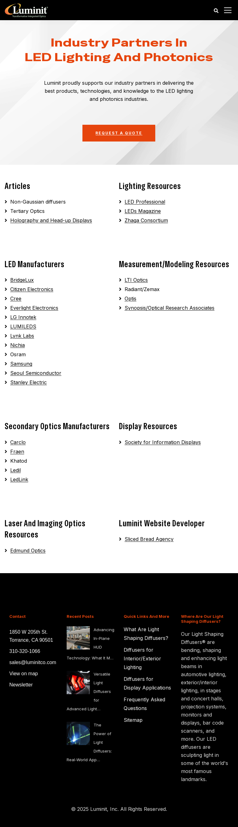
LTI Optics (136, 280)
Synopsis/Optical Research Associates (169, 308)
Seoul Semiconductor (35, 373)
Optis (130, 298)
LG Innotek (23, 317)
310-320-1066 (24, 651)
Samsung (21, 364)
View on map (23, 673)
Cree (15, 298)
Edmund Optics (28, 550)
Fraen (17, 451)
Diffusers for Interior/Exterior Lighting (142, 658)
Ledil (15, 470)
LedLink (19, 479)
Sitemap (133, 720)
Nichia (17, 345)
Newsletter (21, 684)
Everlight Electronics (34, 308)
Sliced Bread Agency (149, 539)
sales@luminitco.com (32, 662)
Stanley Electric (28, 382)
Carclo (18, 442)
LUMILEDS (23, 326)
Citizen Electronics (31, 289)
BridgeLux (22, 280)
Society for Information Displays (163, 442)
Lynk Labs (22, 336)
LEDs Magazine (143, 211)
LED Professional (145, 202)
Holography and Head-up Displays (51, 220)
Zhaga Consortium (146, 220)
